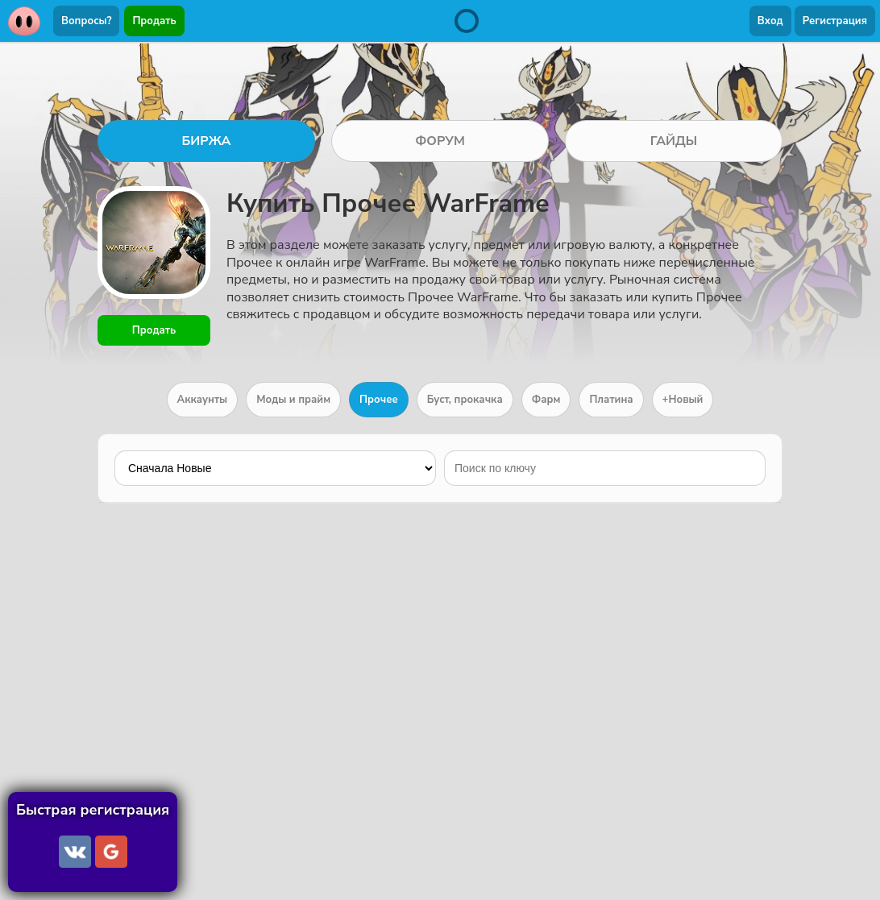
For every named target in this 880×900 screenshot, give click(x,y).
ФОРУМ (440, 141)
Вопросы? (86, 21)
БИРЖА (205, 141)
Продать (154, 21)
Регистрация (835, 21)
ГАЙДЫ (674, 141)
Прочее (378, 399)
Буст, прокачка (465, 399)
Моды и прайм (293, 399)
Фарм (546, 399)
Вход (770, 21)
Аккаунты (202, 399)
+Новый (683, 399)
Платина (611, 399)
